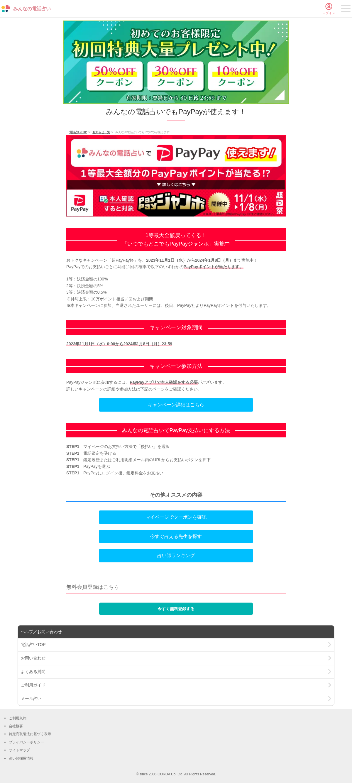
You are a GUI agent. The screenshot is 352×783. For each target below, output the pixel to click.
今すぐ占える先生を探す (176, 536)
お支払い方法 (120, 446)
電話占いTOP (78, 132)
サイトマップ (19, 750)
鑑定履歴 (91, 459)
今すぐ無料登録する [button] (176, 608)
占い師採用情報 (21, 758)
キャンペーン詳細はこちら (176, 404)
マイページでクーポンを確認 (176, 517)
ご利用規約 (17, 718)
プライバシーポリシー (26, 742)
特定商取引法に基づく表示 (30, 734)
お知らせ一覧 (101, 132)
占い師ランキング (176, 555)
